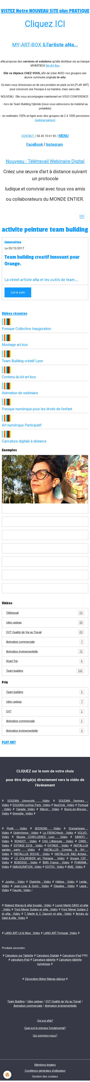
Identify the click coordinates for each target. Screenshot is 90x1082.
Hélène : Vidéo (64, 881)
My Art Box (53, 65)
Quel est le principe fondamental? (45, 1028)
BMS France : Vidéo (56, 862)
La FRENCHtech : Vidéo (58, 832)
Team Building (16, 1001)
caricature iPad (20, 959)
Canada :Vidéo (25, 809)
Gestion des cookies (45, 1076)
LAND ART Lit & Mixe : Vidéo (22, 933)
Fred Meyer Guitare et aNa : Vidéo (36, 909)
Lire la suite (18, 292)
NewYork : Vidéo (64, 805)
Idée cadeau (45, 622)
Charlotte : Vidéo (40, 881)
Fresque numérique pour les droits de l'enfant (37, 409)
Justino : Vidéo (15, 881)
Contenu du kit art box (19, 377)
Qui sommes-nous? (45, 1035)
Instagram (54, 144)
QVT (45, 711)
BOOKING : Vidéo (48, 828)
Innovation (13, 242)
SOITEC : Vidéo (54, 867)
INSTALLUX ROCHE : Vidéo (32, 854)
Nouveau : (17, 161)
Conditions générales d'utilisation (45, 1070)
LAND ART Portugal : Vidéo (60, 933)
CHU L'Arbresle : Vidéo (57, 841)
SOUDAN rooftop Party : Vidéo (31, 805)
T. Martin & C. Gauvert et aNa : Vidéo (48, 913)
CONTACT (27, 136)
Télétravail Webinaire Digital (56, 161)
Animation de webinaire (20, 393)
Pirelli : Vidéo (17, 828)
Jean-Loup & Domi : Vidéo (31, 886)
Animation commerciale (45, 642)
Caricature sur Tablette (19, 955)
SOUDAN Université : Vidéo (28, 800)
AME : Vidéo (75, 867)
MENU (64, 136)
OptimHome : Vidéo (25, 832)
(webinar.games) (45, 120)
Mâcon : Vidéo (49, 809)
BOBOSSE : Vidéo (26, 862)
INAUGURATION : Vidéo (27, 867)
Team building (45, 671)
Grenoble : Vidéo (22, 813)
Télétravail (45, 613)
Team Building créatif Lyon (22, 361)
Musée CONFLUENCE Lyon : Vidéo (41, 837)
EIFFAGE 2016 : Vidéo (28, 845)
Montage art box (15, 345)
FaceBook (34, 144)
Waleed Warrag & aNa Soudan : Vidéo (28, 905)
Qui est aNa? (45, 1020)
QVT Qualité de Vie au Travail (45, 632)
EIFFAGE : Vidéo (58, 845)
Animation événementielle (45, 651)
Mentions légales (45, 1065)
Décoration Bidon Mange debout (45, 979)
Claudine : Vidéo (64, 886)
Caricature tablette (44, 959)
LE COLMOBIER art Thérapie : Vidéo (40, 858)
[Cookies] (7, 1075)
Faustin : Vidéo (21, 890)
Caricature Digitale (48, 955)
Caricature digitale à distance (24, 441)
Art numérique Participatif (21, 425)
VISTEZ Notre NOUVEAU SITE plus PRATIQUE (45, 11)
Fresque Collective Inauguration (26, 329)
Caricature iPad (71, 955)
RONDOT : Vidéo (25, 841)
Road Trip (45, 661)
